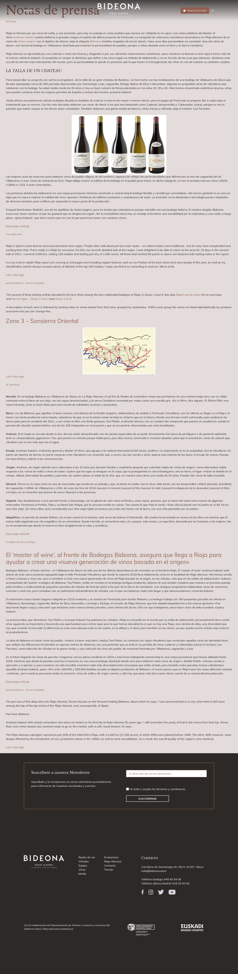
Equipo (82, 865)
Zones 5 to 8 (63, 299)
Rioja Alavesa (112, 861)
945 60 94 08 (172, 879)
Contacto (110, 865)
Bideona (95, 41)
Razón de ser (86, 857)
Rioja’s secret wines (188, 294)
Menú (31, 10)
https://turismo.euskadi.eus (58, 928)
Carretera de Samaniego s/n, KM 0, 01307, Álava (172, 867)
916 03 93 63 (181, 883)
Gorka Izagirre (27, 41)
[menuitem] (212, 10)
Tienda (108, 869)
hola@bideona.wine (153, 871)
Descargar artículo (17, 226)
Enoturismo (111, 857)
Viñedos (83, 861)
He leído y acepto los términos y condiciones (157, 789)
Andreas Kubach (24, 37)
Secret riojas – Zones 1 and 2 (30, 299)
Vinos (82, 869)
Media (82, 873)
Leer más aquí (15, 275)
